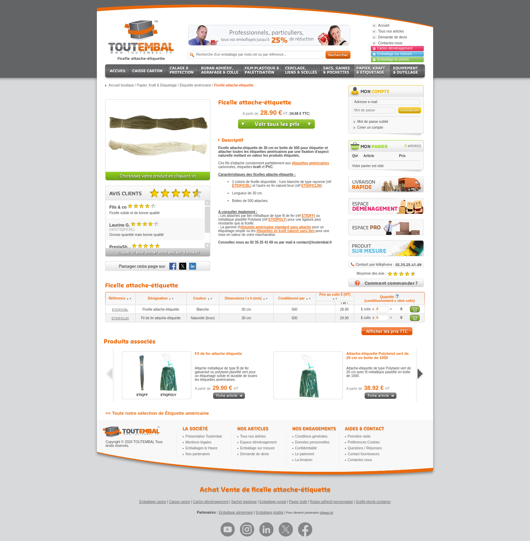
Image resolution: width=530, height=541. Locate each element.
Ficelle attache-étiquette (234, 85)
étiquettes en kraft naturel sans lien (285, 231)
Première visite (359, 436)
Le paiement (304, 454)
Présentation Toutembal (203, 436)
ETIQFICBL (241, 185)
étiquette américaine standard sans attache (275, 227)
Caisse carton (179, 502)
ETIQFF (308, 216)
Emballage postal (272, 502)
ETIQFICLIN (311, 185)
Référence (120, 298)
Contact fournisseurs (364, 454)
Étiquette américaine (195, 85)
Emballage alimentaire (236, 512)
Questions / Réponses (365, 448)
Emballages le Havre (201, 448)
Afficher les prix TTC (387, 331)
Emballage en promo (393, 59)
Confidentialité (306, 448)
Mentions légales (198, 442)
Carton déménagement (394, 48)
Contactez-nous (360, 460)
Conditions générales (311, 436)
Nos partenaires (197, 454)
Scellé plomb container (373, 502)
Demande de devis (254, 454)
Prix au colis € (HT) (334, 296)
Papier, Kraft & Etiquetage (157, 85)
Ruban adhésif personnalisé (331, 502)
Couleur (202, 298)
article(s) (413, 146)
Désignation (161, 298)
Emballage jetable (269, 512)
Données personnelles (312, 442)
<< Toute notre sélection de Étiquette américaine (157, 413)
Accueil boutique (121, 85)
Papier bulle (298, 502)
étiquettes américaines (310, 163)
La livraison (304, 460)
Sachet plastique (244, 502)
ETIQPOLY (277, 219)
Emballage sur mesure (394, 54)
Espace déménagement (258, 442)
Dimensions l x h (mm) (246, 298)
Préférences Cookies (364, 442)
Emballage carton (152, 502)
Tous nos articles (253, 436)
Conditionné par (294, 298)
